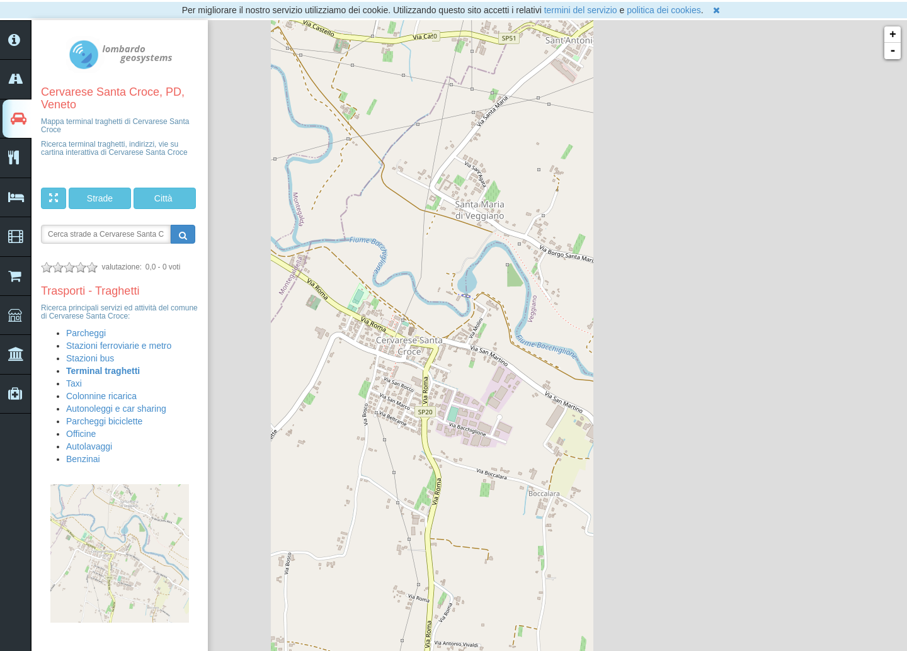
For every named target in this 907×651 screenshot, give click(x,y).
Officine (81, 434)
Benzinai (83, 459)
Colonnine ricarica (101, 396)
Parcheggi (86, 333)
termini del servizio (580, 10)
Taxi (74, 383)
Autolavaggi (89, 446)
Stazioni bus (90, 358)
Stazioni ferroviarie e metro (118, 346)
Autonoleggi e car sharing (116, 409)
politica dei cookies (664, 10)
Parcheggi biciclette (104, 421)
